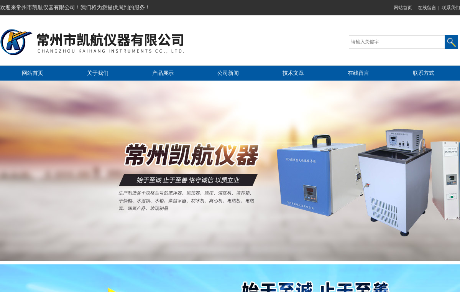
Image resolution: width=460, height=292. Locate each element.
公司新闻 (228, 73)
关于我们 (97, 73)
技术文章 (293, 73)
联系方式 (423, 73)
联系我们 (451, 7)
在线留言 (427, 7)
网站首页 (403, 7)
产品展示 (163, 73)
